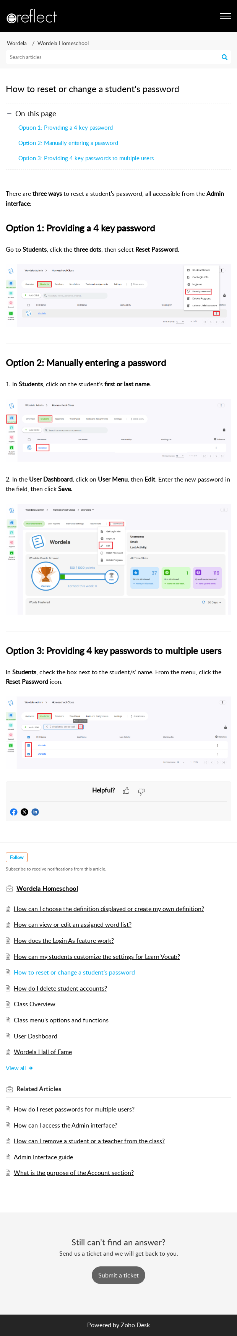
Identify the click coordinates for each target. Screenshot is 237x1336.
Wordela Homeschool (63, 43)
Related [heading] (38, 1089)
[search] (118, 57)
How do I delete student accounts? (60, 988)
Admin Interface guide (43, 1157)
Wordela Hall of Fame (43, 1052)
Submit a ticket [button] (118, 1275)
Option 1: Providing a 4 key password (65, 127)
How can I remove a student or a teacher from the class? (89, 1141)
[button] (224, 57)
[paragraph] (118, 480)
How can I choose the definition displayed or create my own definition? (109, 909)
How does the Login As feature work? (64, 940)
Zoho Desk (135, 1325)
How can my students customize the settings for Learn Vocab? (97, 956)
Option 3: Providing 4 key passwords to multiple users (86, 158)
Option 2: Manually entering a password (68, 142)
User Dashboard (35, 1036)
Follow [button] (16, 857)
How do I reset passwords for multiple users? (74, 1109)
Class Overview (34, 1004)
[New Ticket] (118, 1275)
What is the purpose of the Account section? (74, 1172)
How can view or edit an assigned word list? (72, 924)
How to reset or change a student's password (74, 972)
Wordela (17, 43)
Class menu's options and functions (61, 1020)
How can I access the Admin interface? (65, 1125)
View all (20, 1068)
